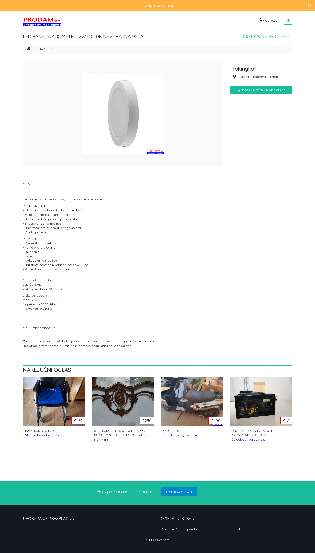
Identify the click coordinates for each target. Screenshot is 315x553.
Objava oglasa (178, 492)
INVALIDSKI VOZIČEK (42, 435)
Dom (43, 50)
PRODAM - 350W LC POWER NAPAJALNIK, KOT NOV (252, 437)
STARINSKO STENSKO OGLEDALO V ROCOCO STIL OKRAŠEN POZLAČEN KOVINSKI (120, 437)
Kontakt (234, 529)
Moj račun (269, 20)
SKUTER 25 (180, 435)
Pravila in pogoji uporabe (179, 529)
